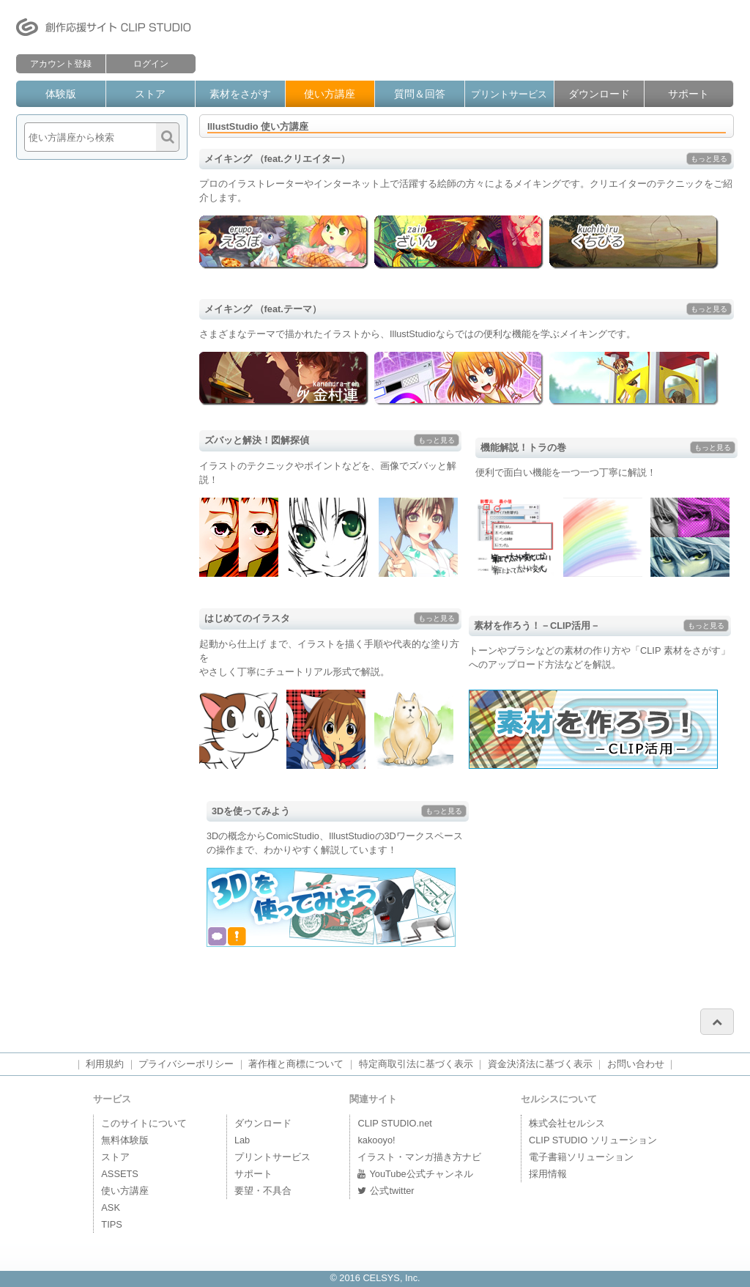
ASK (110, 1207)
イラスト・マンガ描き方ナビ (419, 1156)
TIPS (111, 1224)
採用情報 (548, 1173)
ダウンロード (599, 94)
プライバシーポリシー (186, 1063)
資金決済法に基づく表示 (540, 1063)
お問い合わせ (635, 1063)
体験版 (60, 94)
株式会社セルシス (567, 1123)
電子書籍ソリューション (581, 1156)
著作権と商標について (296, 1063)
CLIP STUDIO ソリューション (593, 1140)
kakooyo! (376, 1140)
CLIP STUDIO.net (394, 1123)
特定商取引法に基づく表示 (416, 1063)
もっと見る (709, 159)
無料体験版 (125, 1140)
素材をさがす (240, 94)
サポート (688, 94)
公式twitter (385, 1190)
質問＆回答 (419, 94)
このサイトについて (144, 1123)
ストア (150, 94)
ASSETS (119, 1173)
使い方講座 (329, 94)
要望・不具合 (263, 1190)
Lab (242, 1140)
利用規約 (105, 1063)
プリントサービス (509, 94)
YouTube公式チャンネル (414, 1173)
